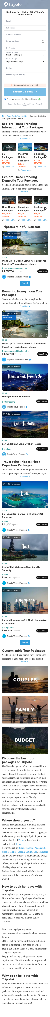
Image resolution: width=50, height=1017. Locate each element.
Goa (35, 851)
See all (25, 283)
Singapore (43, 851)
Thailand (29, 848)
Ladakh (21, 851)
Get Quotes (42, 401)
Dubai (21, 848)
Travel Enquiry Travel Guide (17, 116)
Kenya (21, 840)
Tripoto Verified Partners (15, 167)
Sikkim (29, 851)
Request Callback (25, 91)
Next (45, 156)
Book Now (42, 271)
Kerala (18, 844)
